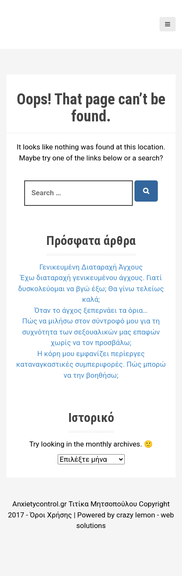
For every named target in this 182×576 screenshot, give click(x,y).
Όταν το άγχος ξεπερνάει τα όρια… (91, 310)
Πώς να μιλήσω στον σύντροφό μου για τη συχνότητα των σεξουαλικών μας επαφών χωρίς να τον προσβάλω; (91, 332)
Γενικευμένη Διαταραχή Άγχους (91, 267)
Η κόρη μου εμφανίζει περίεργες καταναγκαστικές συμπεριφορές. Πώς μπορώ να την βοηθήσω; (91, 364)
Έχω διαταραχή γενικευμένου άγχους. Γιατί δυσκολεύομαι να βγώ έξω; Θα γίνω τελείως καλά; (91, 288)
